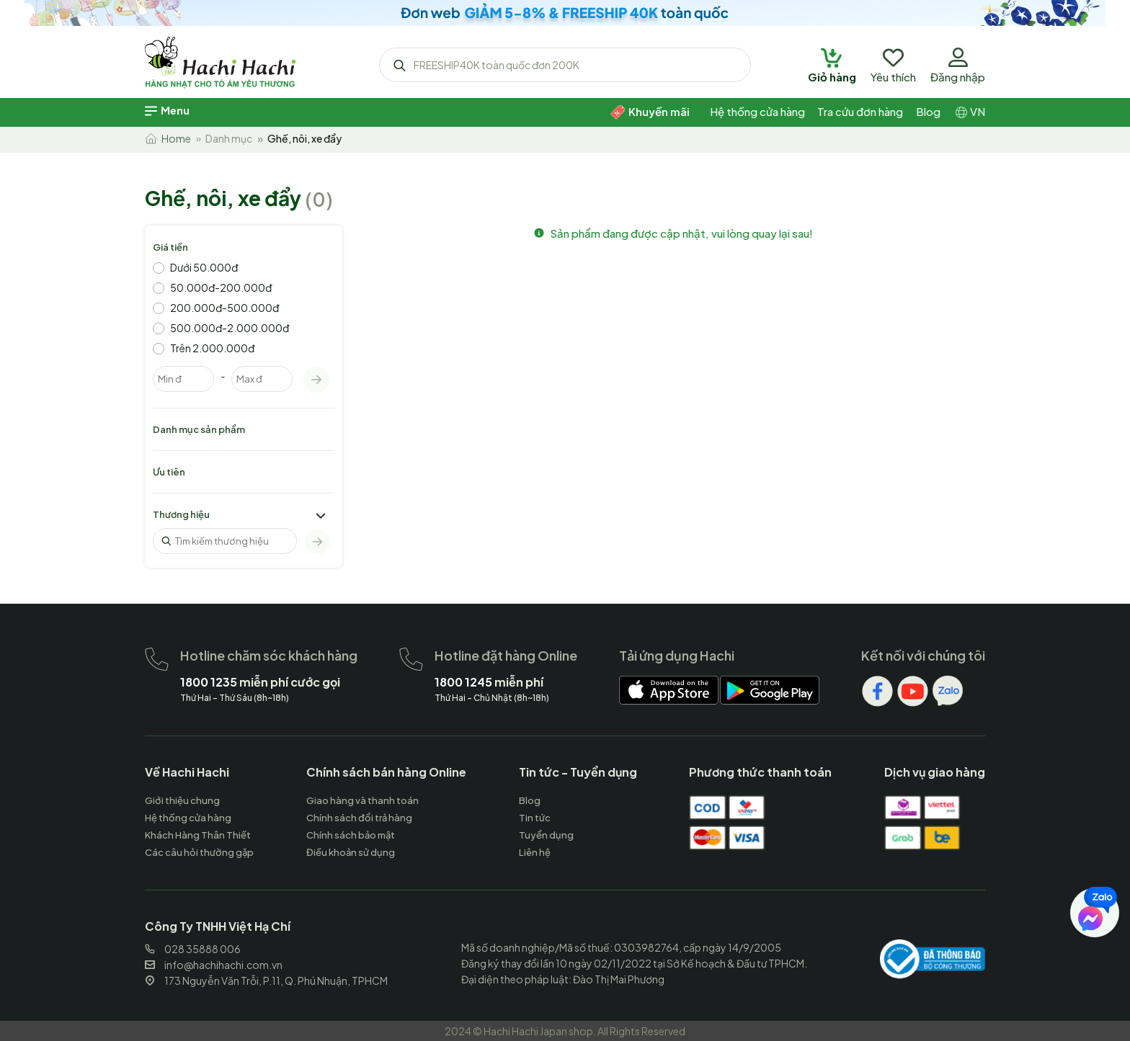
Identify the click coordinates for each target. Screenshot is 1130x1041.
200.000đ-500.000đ (224, 307)
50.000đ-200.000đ (221, 287)
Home (168, 138)
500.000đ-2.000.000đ (229, 327)
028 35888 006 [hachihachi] (193, 948)
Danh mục (228, 138)
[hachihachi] (565, 13)
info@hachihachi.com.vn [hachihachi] (213, 964)
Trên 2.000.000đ (212, 347)
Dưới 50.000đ (204, 267)
